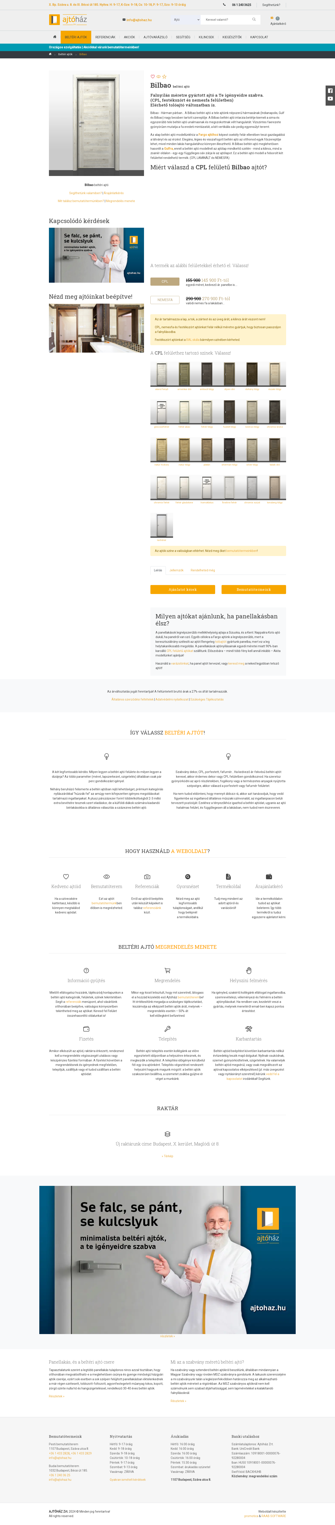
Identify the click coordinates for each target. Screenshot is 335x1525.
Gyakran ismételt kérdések (128, 1479)
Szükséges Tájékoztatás (207, 699)
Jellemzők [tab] (176, 570)
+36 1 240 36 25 (59, 1475)
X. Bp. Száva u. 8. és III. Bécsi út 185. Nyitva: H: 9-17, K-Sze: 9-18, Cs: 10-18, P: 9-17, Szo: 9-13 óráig (117, 4)
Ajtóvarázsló (156, 37)
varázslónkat (180, 663)
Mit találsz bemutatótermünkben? (81, 201)
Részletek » (57, 1396)
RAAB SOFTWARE (274, 1516)
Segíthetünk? (271, 5)
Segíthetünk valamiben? (85, 193)
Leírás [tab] (158, 570)
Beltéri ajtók (65, 54)
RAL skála (193, 339)
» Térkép (167, 1156)
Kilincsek (206, 37)
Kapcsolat (259, 37)
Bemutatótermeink (254, 589)
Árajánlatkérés (114, 193)
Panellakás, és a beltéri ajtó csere (81, 1362)
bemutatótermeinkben (241, 551)
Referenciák (105, 37)
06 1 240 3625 (241, 5)
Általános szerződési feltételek (133, 699)
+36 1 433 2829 (81, 1453)
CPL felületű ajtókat (180, 651)
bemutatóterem (189, 997)
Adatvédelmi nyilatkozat (172, 699)
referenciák (73, 1001)
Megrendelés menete (120, 201)
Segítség (183, 37)
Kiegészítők (232, 37)
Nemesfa (165, 300)
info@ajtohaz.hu (139, 20)
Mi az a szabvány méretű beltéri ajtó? (207, 1362)
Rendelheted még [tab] (203, 570)
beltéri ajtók (76, 37)
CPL (165, 281)
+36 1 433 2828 (59, 1453)
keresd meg (236, 663)
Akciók (129, 37)
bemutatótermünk (104, 903)
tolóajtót (220, 641)
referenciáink (152, 908)
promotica (251, 1516)
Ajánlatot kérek (183, 589)
